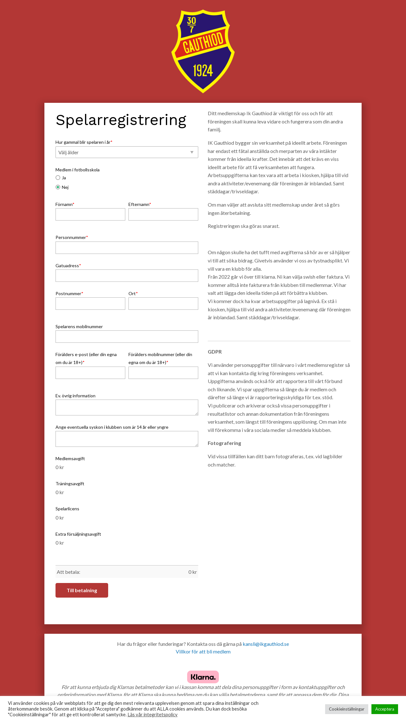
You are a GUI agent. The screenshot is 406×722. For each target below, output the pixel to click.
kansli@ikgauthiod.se (266, 644)
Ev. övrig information (75, 395)
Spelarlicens (67, 508)
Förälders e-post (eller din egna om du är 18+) (86, 358)
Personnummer (72, 237)
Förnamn (65, 204)
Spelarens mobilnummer (79, 326)
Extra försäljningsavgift (78, 534)
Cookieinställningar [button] (346, 709)
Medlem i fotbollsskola (78, 169)
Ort (133, 293)
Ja (61, 177)
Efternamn (139, 204)
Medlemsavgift (70, 458)
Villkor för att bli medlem (203, 651)
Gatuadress (68, 265)
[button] (127, 152)
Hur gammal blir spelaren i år (84, 142)
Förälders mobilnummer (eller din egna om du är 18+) (160, 358)
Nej (62, 187)
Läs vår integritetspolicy (153, 714)
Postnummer (69, 293)
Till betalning (82, 590)
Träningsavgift (70, 483)
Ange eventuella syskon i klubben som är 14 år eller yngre (112, 427)
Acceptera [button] (384, 709)
